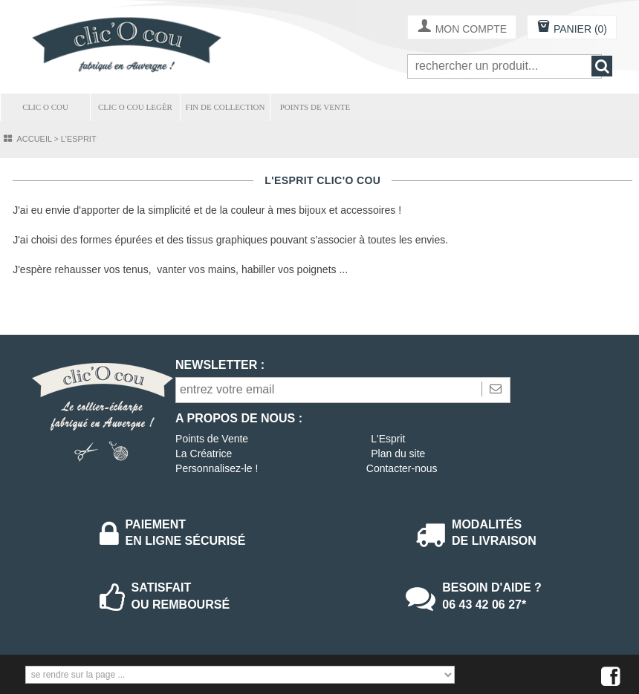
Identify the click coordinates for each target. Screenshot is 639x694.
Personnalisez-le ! (216, 468)
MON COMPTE (462, 28)
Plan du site (398, 453)
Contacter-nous (402, 468)
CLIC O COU (45, 106)
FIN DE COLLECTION (225, 106)
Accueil (33, 138)
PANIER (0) (571, 28)
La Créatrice (203, 453)
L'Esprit (388, 439)
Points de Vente (211, 439)
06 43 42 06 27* (484, 604)
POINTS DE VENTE (315, 106)
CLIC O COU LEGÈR (135, 106)
